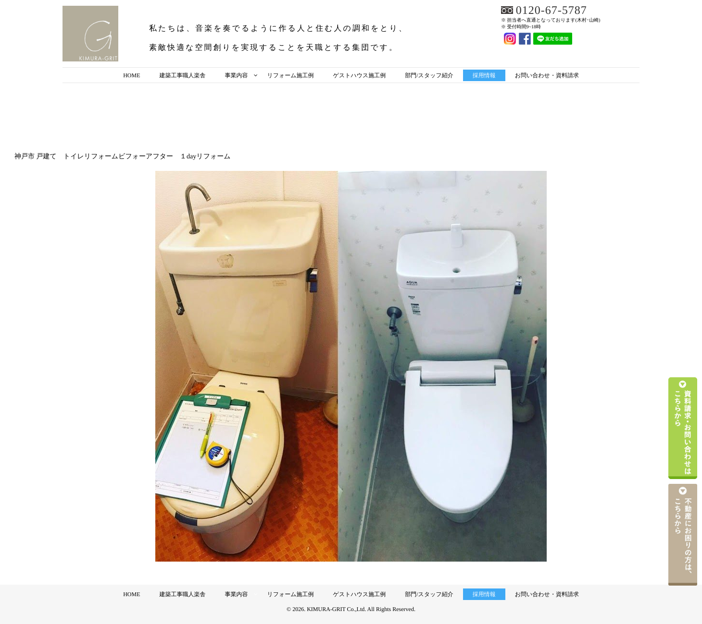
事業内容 (236, 75)
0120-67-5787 (551, 10)
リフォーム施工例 (290, 75)
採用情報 (484, 75)
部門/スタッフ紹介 (429, 75)
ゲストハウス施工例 (359, 75)
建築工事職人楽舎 (182, 75)
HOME (131, 75)
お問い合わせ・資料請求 (547, 75)
